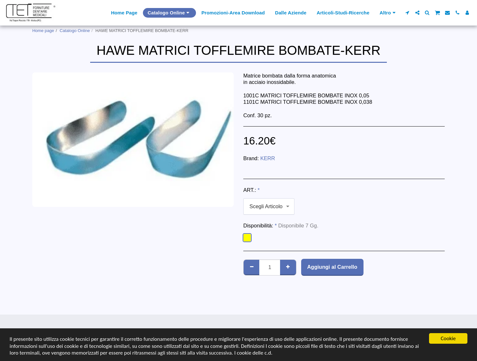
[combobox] (268, 206)
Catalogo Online (75, 30)
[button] (407, 12)
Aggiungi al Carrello (332, 267)
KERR (267, 158)
